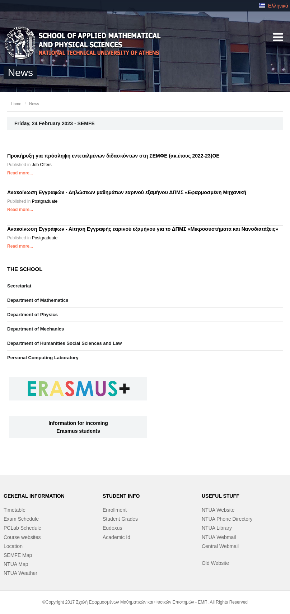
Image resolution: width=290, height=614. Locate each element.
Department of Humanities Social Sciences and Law (64, 343)
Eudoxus (112, 528)
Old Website (215, 563)
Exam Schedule (21, 519)
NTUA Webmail (219, 537)
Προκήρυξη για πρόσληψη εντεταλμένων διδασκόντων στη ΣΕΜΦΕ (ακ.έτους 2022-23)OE (113, 156)
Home (16, 104)
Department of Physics (32, 314)
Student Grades (120, 519)
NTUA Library (217, 528)
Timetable (14, 510)
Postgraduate (44, 201)
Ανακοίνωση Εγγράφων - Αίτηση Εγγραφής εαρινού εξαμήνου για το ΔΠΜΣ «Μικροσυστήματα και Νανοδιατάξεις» (142, 229)
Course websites (22, 537)
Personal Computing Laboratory (43, 357)
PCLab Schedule (22, 528)
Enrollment (115, 510)
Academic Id (116, 537)
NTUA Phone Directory (227, 519)
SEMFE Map (18, 555)
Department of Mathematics (37, 300)
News (34, 104)
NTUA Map (16, 564)
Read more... (20, 172)
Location (13, 546)
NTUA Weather (20, 573)
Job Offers (42, 164)
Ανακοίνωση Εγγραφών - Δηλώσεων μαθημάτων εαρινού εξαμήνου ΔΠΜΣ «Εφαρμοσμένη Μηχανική (126, 192)
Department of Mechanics (35, 329)
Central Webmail (220, 546)
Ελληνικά (273, 6)
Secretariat (19, 286)
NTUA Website (218, 510)
